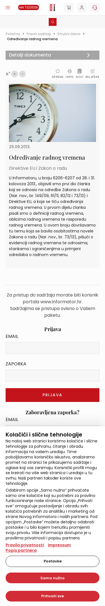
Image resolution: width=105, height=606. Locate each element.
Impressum (59, 545)
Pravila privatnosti (25, 545)
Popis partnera (21, 550)
